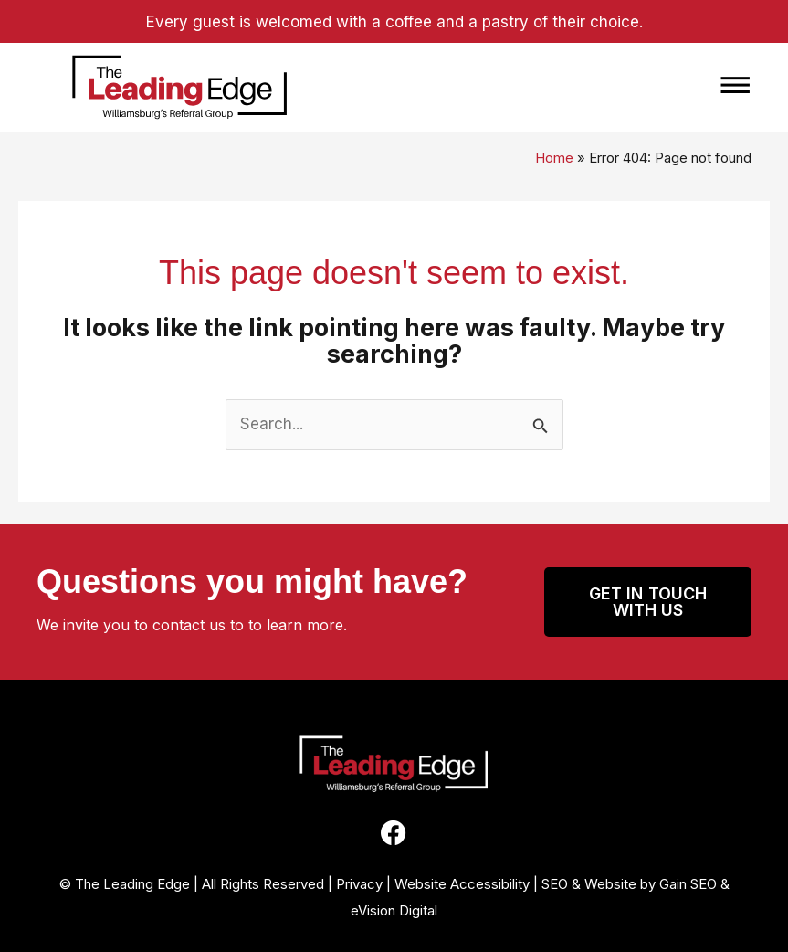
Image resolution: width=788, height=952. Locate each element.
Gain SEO (688, 884)
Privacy (359, 884)
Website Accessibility (462, 884)
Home (554, 157)
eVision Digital (394, 910)
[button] (536, 87)
